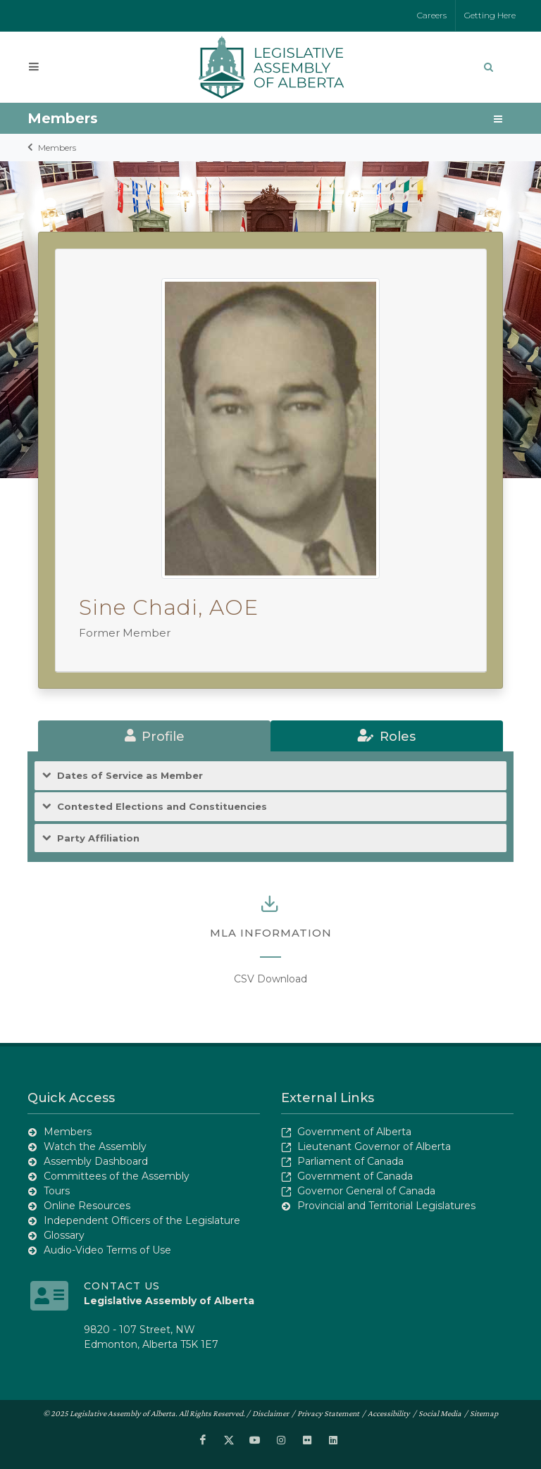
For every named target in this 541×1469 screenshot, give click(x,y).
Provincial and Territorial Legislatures (386, 1205)
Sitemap (484, 1413)
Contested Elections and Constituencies (162, 807)
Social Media (439, 1413)
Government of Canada (355, 1176)
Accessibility (389, 1413)
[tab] (154, 735)
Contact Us (122, 1286)
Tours (57, 1190)
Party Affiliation (98, 838)
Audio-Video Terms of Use (107, 1250)
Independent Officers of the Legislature (142, 1220)
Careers (432, 15)
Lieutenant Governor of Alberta (374, 1146)
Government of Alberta (354, 1131)
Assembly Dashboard (96, 1161)
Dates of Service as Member (130, 776)
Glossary (64, 1235)
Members (57, 147)
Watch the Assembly (95, 1146)
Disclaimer (270, 1413)
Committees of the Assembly (116, 1176)
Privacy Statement (328, 1413)
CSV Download (270, 979)
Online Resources (87, 1205)
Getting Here (490, 15)
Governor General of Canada (366, 1190)
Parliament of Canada (350, 1161)
